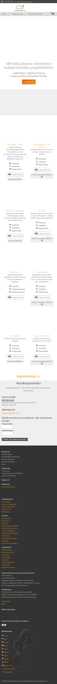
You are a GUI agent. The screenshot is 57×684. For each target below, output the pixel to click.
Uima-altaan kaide (8, 567)
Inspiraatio (15, 163)
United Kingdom (9, 668)
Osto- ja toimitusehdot (9, 504)
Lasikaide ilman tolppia (10, 528)
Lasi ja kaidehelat (42, 336)
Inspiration (15, 286)
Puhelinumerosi (7, 430)
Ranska (6, 659)
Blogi (3, 604)
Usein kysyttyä (6, 509)
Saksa (6, 649)
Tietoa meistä (6, 601)
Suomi (6, 645)
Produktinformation (18, 289)
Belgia (6, 662)
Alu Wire (42, 211)
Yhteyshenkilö (7, 424)
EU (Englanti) (8, 672)
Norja (5, 639)
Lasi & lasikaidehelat (8, 530)
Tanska (6, 642)
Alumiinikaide (6, 518)
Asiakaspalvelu (17, 14)
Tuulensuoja (6, 555)
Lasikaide (5, 560)
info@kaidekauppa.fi (11, 413)
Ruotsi (6, 635)
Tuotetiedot (15, 166)
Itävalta (6, 652)
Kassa (50, 14)
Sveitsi (6, 655)
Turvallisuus (5, 511)
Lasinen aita (6, 564)
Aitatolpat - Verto (15, 144)
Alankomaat (8, 665)
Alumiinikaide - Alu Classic (41, 145)
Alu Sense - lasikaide (15, 211)
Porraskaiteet (6, 557)
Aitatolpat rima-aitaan (9, 543)
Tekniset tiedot (16, 169)
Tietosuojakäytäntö (8, 506)
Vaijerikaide (42, 272)
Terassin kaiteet (7, 550)
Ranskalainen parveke (9, 538)
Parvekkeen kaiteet (8, 552)
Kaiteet (4, 14)
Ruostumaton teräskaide (10, 525)
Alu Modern (15, 336)
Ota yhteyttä (6, 501)
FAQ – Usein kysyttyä (35, 14)
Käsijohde (5, 540)
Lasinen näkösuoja (8, 562)
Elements (15, 272)
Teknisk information (18, 292)
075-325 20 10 (8, 1)
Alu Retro (5, 523)
